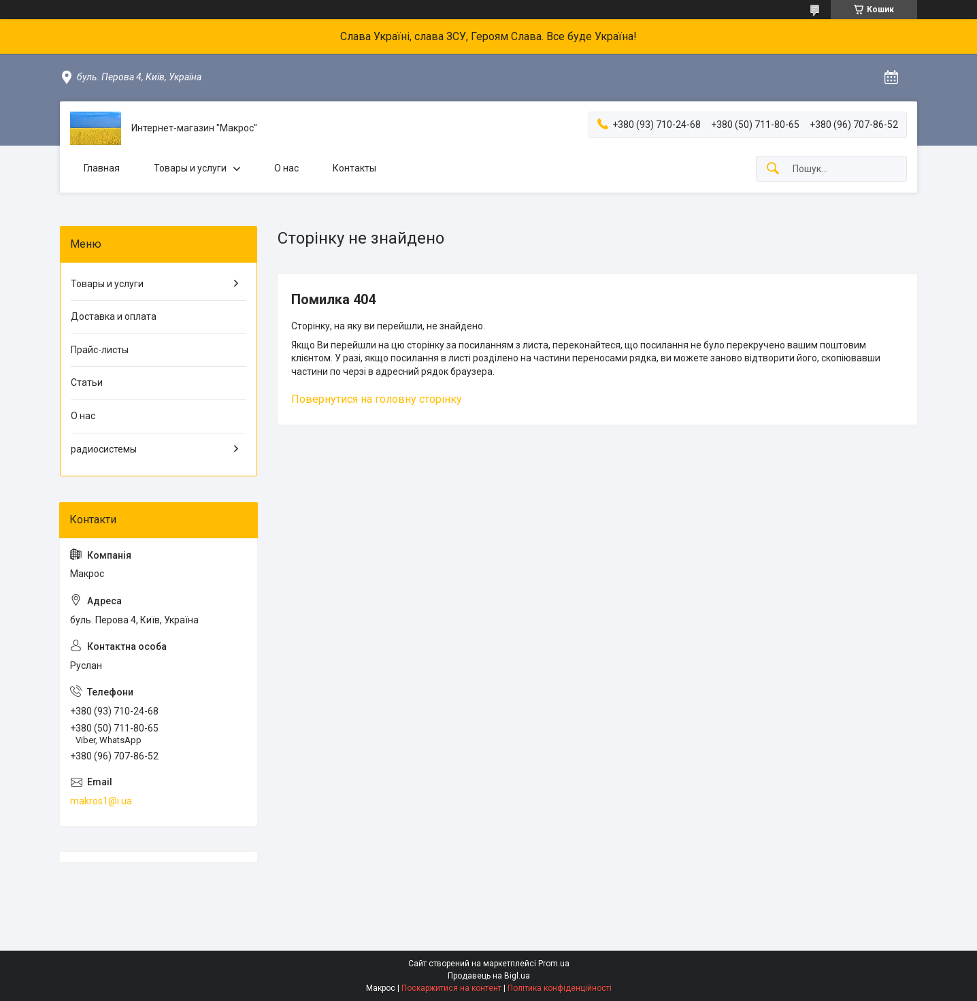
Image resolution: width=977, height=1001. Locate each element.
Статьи (87, 382)
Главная (102, 168)
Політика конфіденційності (560, 988)
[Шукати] (772, 169)
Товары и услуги (190, 168)
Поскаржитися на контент (451, 988)
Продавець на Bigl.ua (489, 976)
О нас (286, 168)
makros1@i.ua (101, 800)
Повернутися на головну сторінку (376, 399)
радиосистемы (104, 449)
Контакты (354, 168)
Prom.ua (553, 963)
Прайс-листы (100, 349)
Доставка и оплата (113, 316)
